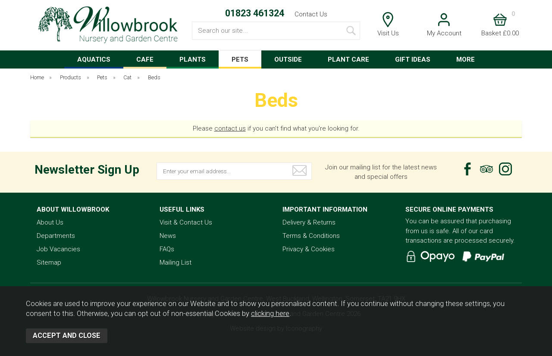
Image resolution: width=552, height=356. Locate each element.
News (168, 236)
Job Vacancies (58, 249)
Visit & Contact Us (186, 222)
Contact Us (311, 14)
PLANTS (192, 59)
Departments (56, 236)
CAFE (145, 59)
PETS (240, 59)
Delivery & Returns (309, 222)
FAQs (167, 249)
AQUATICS (93, 59)
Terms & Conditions (311, 236)
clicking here (270, 313)
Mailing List (175, 262)
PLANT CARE (348, 59)
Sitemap (49, 262)
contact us (230, 128)
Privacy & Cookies (308, 249)
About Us (50, 222)
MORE (465, 59)
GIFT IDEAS (412, 59)
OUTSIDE (288, 59)
